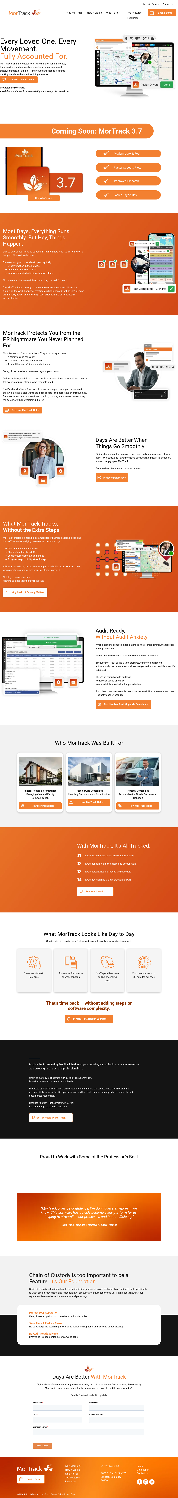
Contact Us (168, 4)
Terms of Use (69, 1494)
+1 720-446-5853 (110, 1466)
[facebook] (139, 1482)
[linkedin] (152, 1482)
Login (142, 4)
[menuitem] (74, 12)
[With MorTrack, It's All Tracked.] (56, 855)
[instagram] (145, 1482)
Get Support (154, 4)
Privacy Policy (57, 1494)
